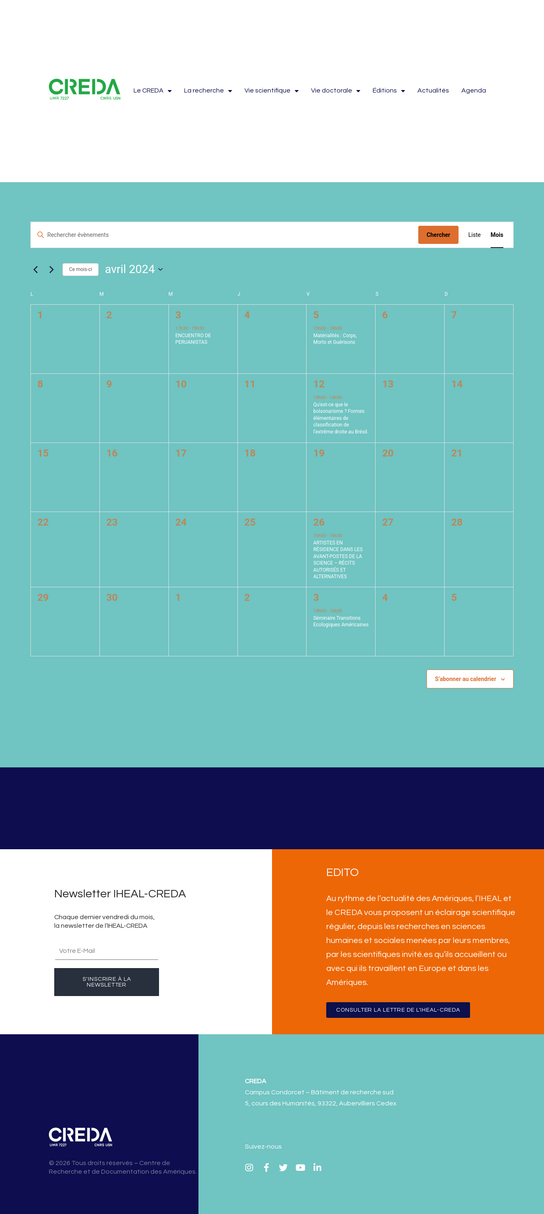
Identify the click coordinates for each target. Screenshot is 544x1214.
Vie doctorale (335, 90)
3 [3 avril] (178, 315)
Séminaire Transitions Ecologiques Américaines (341, 621)
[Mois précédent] (35, 269)
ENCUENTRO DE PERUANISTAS (193, 339)
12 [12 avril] (319, 384)
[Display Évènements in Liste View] (474, 235)
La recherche (208, 90)
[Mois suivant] (51, 269)
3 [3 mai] (316, 597)
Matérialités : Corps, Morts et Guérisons (335, 339)
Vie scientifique (271, 90)
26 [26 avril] (319, 522)
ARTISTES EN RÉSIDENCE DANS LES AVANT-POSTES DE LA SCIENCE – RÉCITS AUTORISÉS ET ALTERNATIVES (337, 560)
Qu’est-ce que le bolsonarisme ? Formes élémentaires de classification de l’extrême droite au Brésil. (340, 418)
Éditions (389, 90)
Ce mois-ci (80, 269)
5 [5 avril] (316, 315)
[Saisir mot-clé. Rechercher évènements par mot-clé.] (224, 235)
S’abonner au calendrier (465, 679)
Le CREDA (153, 90)
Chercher (438, 235)
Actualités (433, 90)
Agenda (473, 90)
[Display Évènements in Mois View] (497, 235)
